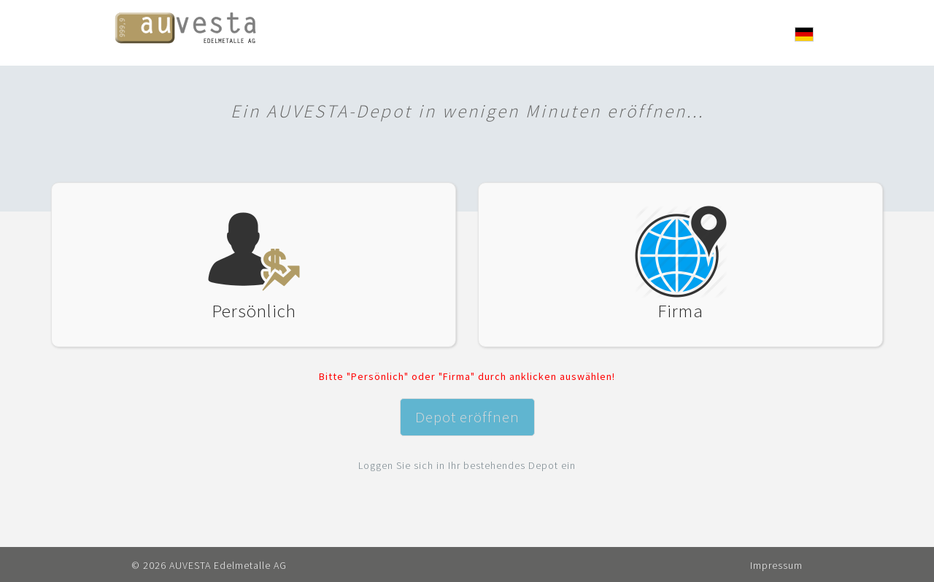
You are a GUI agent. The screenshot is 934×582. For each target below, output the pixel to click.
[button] (804, 35)
